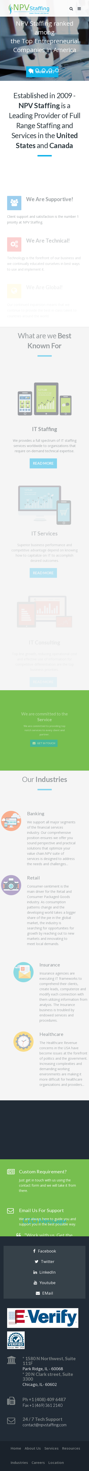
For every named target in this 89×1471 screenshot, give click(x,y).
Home (16, 1448)
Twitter (44, 1261)
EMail (44, 1293)
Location (56, 1462)
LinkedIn (44, 1272)
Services (51, 1448)
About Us (33, 1448)
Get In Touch (44, 737)
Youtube (45, 1282)
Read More (43, 468)
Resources (71, 1448)
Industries (19, 1462)
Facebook (44, 1251)
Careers (38, 1462)
